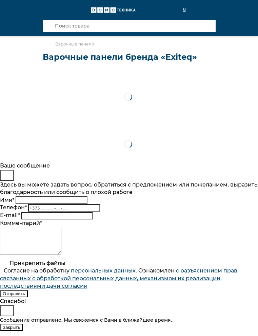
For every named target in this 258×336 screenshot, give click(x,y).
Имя (7, 200)
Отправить (14, 298)
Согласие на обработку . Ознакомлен (119, 283)
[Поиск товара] (129, 26)
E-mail (10, 215)
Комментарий (21, 223)
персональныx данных (103, 275)
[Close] (7, 175)
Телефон (13, 207)
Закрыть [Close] (11, 332)
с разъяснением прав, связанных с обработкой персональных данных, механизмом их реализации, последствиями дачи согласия (119, 283)
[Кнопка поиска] (49, 26)
